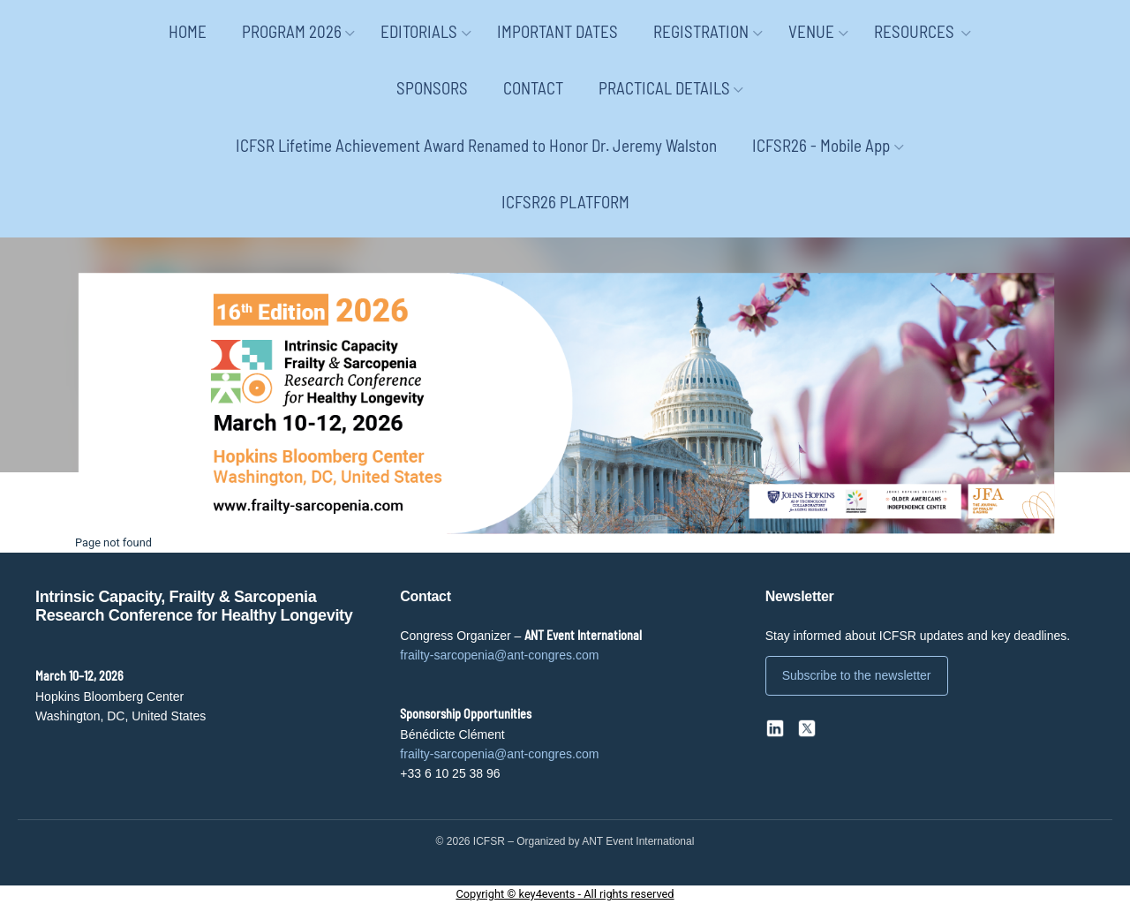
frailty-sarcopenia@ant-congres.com (499, 655)
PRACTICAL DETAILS (664, 88)
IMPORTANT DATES (557, 31)
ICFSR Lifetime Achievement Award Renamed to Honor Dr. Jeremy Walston (476, 145)
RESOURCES (916, 31)
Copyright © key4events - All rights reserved (565, 893)
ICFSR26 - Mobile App (821, 145)
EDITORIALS (418, 31)
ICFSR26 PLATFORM (565, 202)
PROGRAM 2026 (292, 31)
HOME (188, 31)
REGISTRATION (701, 31)
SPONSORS (432, 88)
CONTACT (533, 88)
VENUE (811, 31)
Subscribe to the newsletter (856, 675)
